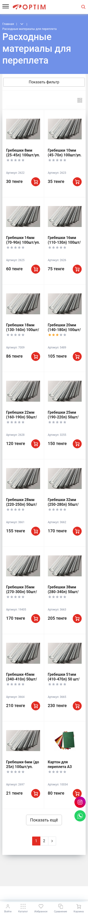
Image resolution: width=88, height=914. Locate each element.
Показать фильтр (44, 82)
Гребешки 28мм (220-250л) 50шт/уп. (21, 504)
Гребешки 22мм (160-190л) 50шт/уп (21, 417)
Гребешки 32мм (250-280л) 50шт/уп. (63, 504)
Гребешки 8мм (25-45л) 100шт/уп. (23, 152)
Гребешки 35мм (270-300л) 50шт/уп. (21, 592)
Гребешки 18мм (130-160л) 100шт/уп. (22, 330)
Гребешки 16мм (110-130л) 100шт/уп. (64, 242)
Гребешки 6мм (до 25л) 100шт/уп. (22, 764)
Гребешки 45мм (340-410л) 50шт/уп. (21, 679)
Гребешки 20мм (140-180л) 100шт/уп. (64, 330)
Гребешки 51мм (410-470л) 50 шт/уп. (64, 679)
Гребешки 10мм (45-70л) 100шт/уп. (65, 152)
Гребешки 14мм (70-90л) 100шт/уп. (23, 240)
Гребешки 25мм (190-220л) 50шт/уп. (63, 417)
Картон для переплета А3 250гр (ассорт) (60, 767)
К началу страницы (44, 893)
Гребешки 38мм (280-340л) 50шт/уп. (63, 592)
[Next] (52, 841)
